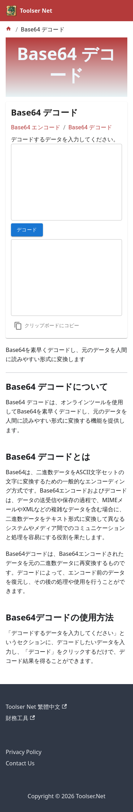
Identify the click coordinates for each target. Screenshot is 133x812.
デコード (27, 230)
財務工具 (20, 718)
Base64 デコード (90, 127)
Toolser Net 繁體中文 (36, 707)
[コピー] (46, 326)
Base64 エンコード (35, 127)
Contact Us (20, 763)
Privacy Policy (23, 752)
